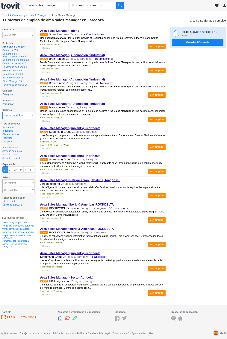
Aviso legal (104, 333)
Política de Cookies (86, 333)
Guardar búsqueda (197, 42)
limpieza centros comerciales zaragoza (16, 236)
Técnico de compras (13, 84)
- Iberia (59, 30)
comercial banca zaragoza (15, 241)
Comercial (7, 50)
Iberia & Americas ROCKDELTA (77, 204)
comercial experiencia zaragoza (18, 226)
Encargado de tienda (13, 67)
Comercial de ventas (13, 63)
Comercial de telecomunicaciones (13, 55)
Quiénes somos (9, 333)
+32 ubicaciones (94, 34)
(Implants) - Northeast (70, 128)
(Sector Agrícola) (66, 277)
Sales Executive (11, 77)
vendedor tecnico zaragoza (15, 229)
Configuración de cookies (140, 333)
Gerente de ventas (12, 70)
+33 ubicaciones (117, 208)
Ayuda (46, 333)
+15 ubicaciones (103, 58)
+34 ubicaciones (103, 83)
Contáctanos (119, 333)
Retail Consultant (11, 74)
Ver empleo (157, 46)
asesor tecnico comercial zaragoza (14, 245)
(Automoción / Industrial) (72, 55)
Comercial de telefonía (14, 59)
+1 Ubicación (98, 256)
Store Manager (10, 81)
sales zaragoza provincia (14, 222)
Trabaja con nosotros (29, 333)
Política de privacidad (63, 333)
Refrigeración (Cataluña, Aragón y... (80, 180)
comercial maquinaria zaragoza (18, 232)
